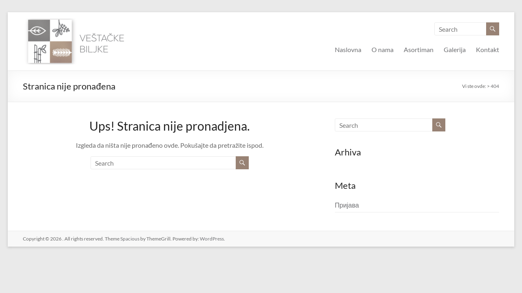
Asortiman (419, 49)
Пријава (347, 205)
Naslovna (348, 49)
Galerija (455, 49)
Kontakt (487, 49)
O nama (383, 49)
